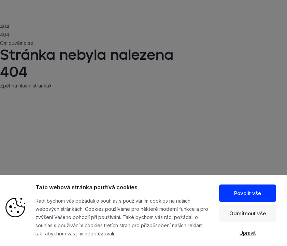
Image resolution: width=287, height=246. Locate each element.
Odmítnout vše (247, 213)
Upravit (248, 233)
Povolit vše (247, 193)
